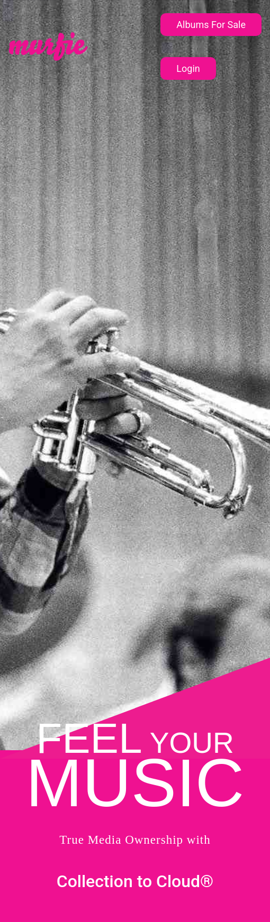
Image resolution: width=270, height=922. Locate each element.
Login (188, 68)
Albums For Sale (211, 24)
